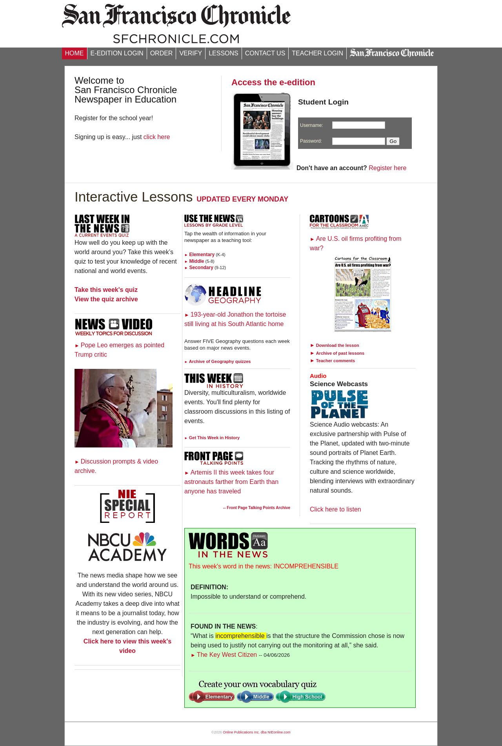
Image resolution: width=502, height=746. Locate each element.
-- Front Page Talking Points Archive (256, 508)
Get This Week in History (212, 437)
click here (157, 137)
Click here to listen (335, 509)
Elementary (199, 254)
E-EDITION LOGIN (117, 53)
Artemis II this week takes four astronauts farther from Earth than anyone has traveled (231, 482)
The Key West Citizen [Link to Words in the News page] (224, 654)
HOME (74, 53)
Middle (194, 261)
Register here (387, 168)
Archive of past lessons (340, 353)
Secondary (198, 267)
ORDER (161, 53)
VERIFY (190, 53)
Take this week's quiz (106, 289)
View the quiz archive (106, 299)
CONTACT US (265, 53)
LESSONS (223, 53)
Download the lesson (337, 345)
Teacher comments (335, 360)
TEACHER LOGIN (317, 53)
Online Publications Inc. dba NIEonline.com (257, 732)
